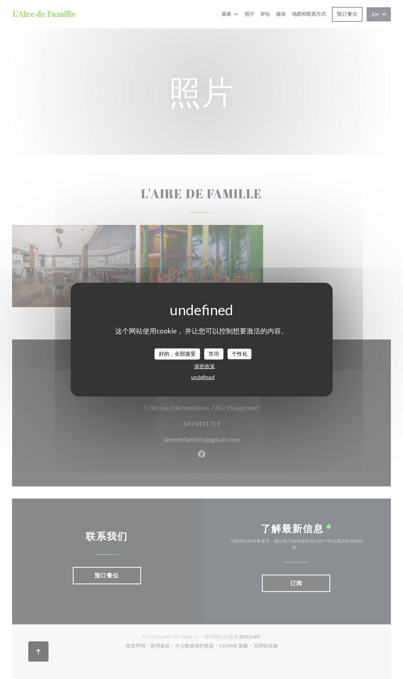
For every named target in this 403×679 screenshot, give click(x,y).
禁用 (214, 353)
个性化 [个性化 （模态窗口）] (239, 353)
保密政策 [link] (204, 366)
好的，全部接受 (177, 353)
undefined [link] (203, 376)
